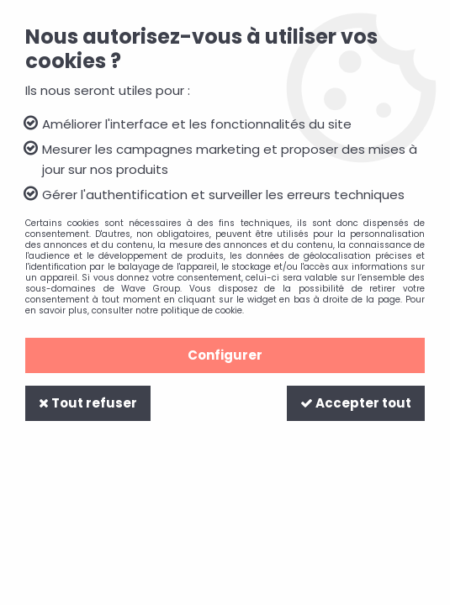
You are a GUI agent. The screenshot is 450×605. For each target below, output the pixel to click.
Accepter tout (355, 403)
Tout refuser (88, 403)
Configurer (225, 355)
